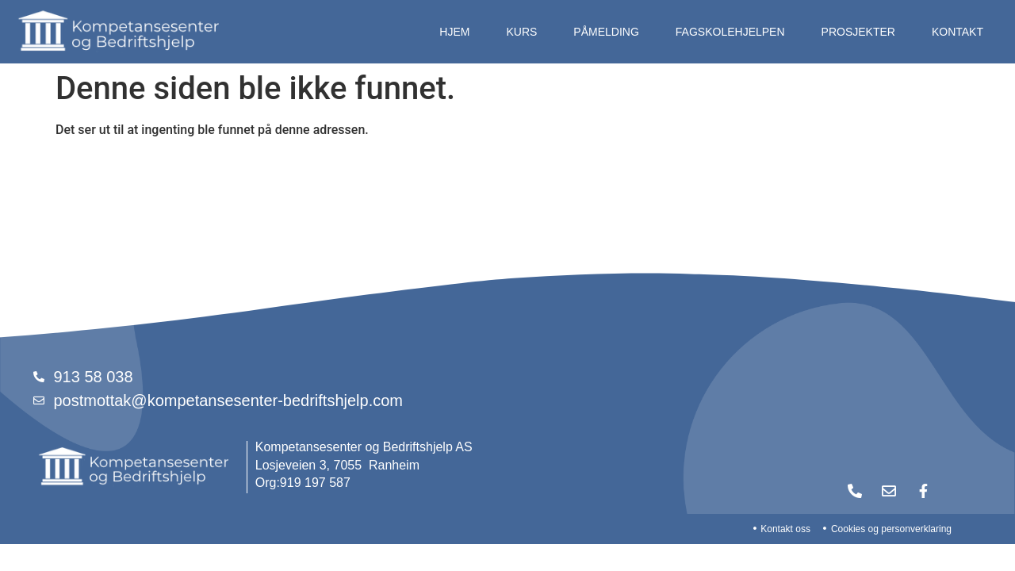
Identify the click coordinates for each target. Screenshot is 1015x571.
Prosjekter (858, 31)
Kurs (521, 31)
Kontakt (957, 31)
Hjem (454, 31)
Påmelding (605, 31)
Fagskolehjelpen (730, 31)
